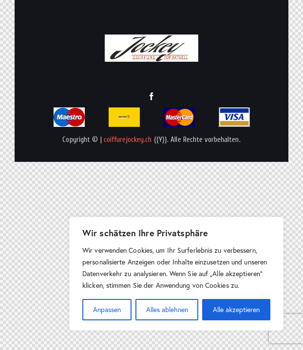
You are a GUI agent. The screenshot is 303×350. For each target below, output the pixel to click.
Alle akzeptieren (236, 309)
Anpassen (107, 309)
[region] (176, 274)
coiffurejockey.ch (128, 140)
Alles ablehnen (167, 309)
